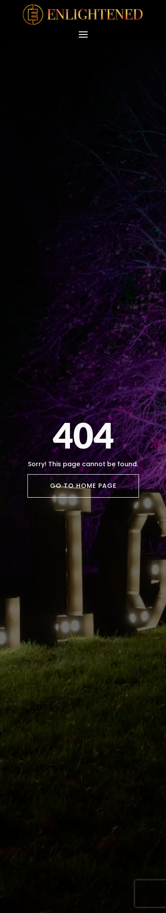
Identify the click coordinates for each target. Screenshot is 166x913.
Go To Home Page (83, 485)
